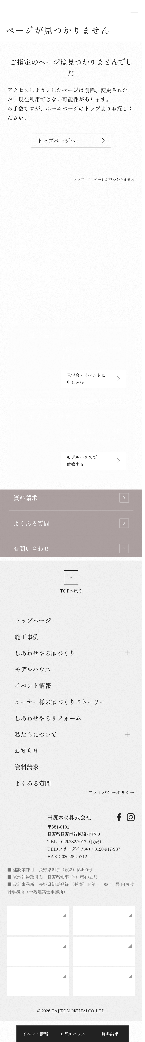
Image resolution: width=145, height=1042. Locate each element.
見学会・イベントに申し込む (93, 378)
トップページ (32, 620)
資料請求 (110, 1033)
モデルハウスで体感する (93, 460)
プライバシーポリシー (111, 792)
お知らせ (26, 750)
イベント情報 (35, 1033)
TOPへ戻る (71, 582)
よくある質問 (32, 783)
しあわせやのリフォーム (47, 718)
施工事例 (26, 636)
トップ (78, 179)
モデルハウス (72, 1033)
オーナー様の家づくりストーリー (60, 701)
